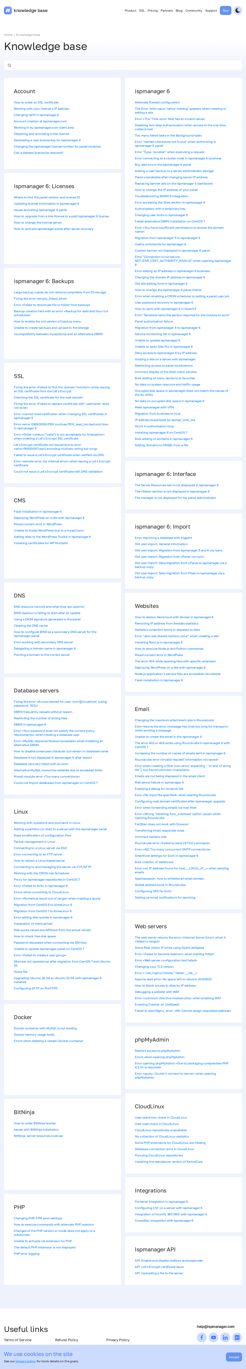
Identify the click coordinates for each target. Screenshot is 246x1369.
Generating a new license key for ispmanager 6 (47, 140)
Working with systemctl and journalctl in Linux (47, 823)
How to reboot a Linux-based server (39, 860)
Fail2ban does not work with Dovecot (162, 824)
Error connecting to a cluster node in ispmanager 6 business (178, 158)
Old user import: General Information (161, 544)
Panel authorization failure (154, 321)
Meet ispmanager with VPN (154, 407)
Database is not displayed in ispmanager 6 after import (53, 757)
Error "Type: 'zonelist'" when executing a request (169, 152)
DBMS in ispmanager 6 (30, 724)
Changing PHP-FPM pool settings (38, 1218)
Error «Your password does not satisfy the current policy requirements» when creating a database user (54, 733)
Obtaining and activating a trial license (41, 134)
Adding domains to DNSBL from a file (161, 445)
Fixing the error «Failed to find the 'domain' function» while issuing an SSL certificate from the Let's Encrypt (62, 389)
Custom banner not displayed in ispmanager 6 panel (172, 250)
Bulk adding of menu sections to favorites (165, 378)
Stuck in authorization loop (154, 426)
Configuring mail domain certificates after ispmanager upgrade (180, 801)
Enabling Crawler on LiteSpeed (157, 1004)
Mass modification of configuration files (42, 835)
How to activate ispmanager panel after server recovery (53, 229)
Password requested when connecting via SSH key (50, 942)
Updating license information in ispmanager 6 (46, 203)
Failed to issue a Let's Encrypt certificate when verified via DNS (59, 455)
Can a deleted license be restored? (38, 153)
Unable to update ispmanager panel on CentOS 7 (49, 949)
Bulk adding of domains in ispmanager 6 (164, 439)
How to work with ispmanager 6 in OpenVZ (165, 309)
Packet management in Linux (34, 842)
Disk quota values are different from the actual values (52, 930)
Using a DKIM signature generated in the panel (47, 619)
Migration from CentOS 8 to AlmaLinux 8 (43, 905)
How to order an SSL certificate (36, 102)
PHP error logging (27, 1254)
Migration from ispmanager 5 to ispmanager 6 (167, 238)
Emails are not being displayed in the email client (170, 776)
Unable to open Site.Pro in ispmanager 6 (164, 347)
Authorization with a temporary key (160, 209)
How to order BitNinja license (35, 1123)
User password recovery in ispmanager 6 (164, 302)
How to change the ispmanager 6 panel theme (168, 290)
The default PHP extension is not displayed (45, 1247)
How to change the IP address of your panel (166, 190)
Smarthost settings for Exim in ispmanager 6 (166, 856)
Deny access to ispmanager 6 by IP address (166, 353)
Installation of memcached (33, 924)
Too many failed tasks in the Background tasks (168, 135)
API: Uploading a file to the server (159, 1273)
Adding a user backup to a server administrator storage (174, 171)
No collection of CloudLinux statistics (162, 1136)
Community (193, 10)
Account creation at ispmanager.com (40, 121)
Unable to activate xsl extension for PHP (43, 1241)
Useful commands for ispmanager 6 (160, 244)
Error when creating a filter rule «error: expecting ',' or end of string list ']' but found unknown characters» (183, 768)
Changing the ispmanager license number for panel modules (57, 146)
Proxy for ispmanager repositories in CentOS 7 (47, 879)
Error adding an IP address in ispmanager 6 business (172, 271)
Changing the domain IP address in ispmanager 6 (170, 277)
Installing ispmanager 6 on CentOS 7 (161, 432)
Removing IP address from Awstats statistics (166, 623)
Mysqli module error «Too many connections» (47, 776)
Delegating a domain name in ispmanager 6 (45, 648)
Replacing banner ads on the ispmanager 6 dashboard (174, 183)
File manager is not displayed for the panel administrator (175, 498)
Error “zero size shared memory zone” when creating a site (177, 636)
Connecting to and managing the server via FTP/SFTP (52, 867)
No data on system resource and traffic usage (167, 384)
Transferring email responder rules (159, 830)
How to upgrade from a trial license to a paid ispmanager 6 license (61, 216)
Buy (225, 10)
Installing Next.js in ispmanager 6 (159, 642)
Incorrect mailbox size (150, 837)
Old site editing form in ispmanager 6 (161, 283)
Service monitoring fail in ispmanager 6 (163, 334)
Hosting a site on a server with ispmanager (165, 359)
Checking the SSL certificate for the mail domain (48, 397)
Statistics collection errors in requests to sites (167, 630)
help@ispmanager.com (216, 1326)
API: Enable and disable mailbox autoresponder (169, 1260)
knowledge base (31, 10)
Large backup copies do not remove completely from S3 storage (60, 292)
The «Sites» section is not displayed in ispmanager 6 (172, 491)
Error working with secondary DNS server (43, 642)
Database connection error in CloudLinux (164, 1149)
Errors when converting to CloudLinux (41, 892)
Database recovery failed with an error (41, 764)
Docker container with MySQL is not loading (45, 1028)
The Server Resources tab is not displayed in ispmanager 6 (177, 485)
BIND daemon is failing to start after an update (47, 613)
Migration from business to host (157, 413)
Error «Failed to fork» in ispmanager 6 (41, 886)
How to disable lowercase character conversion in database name (61, 751)
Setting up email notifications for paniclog (165, 897)
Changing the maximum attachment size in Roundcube (174, 720)
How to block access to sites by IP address (165, 985)
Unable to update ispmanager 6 (157, 340)
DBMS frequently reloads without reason (43, 712)
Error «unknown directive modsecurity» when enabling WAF (178, 998)
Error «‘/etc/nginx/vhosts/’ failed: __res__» (166, 973)
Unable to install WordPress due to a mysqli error (49, 530)
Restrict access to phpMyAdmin (157, 1051)
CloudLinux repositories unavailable (161, 1130)
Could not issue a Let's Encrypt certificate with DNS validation (58, 471)
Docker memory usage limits (34, 1034)
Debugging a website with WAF (157, 992)
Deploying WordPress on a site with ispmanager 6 (49, 518)
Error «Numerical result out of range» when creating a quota (57, 898)
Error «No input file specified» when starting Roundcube (175, 795)
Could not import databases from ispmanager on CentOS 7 (56, 783)
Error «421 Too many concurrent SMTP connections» (173, 849)
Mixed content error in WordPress (38, 524)
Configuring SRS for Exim (153, 891)
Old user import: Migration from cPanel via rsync (169, 557)
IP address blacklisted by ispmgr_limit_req (165, 420)
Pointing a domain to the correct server (42, 655)
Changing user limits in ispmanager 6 (161, 215)
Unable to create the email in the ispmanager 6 (168, 737)
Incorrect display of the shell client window (166, 372)
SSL (142, 10)
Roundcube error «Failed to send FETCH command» (172, 843)
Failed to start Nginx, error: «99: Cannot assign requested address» (183, 1011)
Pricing (153, 10)
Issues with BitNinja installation (36, 1129)
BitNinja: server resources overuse (38, 1136)
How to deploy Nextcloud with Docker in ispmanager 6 (174, 617)
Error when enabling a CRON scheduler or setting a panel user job (182, 296)
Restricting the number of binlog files (40, 718)
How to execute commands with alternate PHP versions (54, 1224)
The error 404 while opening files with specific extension (175, 661)
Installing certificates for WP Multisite (41, 543)
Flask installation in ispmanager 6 (38, 511)
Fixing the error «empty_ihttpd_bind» (40, 298)
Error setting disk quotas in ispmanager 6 (43, 917)
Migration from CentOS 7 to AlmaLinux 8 (43, 911)
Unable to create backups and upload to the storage (51, 328)
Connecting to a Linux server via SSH (40, 848)
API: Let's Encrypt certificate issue (159, 1267)
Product (130, 10)
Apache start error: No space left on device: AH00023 (173, 979)
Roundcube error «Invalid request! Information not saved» (177, 759)
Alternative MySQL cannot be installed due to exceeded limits (58, 770)
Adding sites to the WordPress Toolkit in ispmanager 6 (52, 537)
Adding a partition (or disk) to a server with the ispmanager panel (60, 829)
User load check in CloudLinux (157, 1124)
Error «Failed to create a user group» (40, 955)
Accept (234, 1357)
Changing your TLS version (154, 966)
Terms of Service (17, 1340)
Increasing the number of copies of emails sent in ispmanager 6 (180, 753)
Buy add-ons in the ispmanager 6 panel (163, 164)
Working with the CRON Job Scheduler (41, 873)
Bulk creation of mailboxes (154, 862)
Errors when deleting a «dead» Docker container (48, 1041)
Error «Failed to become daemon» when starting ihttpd (174, 954)
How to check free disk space (35, 936)
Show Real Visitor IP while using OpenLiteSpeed (169, 948)
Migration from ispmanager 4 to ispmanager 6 (167, 328)
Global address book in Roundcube (160, 885)
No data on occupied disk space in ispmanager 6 (169, 401)
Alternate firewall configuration (157, 102)
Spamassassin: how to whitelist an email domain (169, 878)
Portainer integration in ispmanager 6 (161, 1202)
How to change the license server (38, 222)
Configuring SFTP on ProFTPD (35, 988)
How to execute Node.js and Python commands (169, 649)
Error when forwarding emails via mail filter (165, 808)
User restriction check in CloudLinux (161, 1117)
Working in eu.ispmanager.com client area (44, 127)
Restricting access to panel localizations (164, 365)
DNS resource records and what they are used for (49, 607)
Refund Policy (66, 1340)
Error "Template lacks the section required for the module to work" (182, 315)
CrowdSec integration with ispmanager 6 (164, 1220)
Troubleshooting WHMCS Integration (161, 196)
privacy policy (26, 1361)
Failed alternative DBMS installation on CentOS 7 (170, 221)
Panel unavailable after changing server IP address (171, 177)
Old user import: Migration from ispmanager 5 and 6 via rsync (179, 550)
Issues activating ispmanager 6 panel (40, 210)
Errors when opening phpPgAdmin (159, 1057)
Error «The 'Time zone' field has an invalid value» (170, 119)
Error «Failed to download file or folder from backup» (52, 305)
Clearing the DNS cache (31, 625)
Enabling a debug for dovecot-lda (159, 789)
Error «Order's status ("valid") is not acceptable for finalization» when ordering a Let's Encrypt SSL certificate (59, 436)
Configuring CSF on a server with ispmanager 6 (169, 1208)
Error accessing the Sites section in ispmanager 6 (170, 202)
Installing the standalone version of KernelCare (169, 1162)
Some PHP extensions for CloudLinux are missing (170, 1143)
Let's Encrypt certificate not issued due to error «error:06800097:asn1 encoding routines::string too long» (56, 447)
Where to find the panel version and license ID (47, 197)
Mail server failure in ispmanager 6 (159, 782)
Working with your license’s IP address (41, 109)
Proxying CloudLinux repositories (159, 1155)
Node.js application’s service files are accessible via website (178, 674)
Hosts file (20, 972)
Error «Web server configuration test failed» (166, 960)
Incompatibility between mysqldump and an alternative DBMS (58, 334)
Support (211, 10)
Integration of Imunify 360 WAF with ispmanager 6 (171, 1214)
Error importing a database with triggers (163, 538)
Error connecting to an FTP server (38, 854)
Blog (179, 10)
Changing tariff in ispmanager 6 (36, 115)
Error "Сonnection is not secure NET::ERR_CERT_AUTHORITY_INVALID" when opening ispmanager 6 (183, 261)
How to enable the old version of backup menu (47, 321)
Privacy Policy (117, 1340)
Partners (167, 10)
